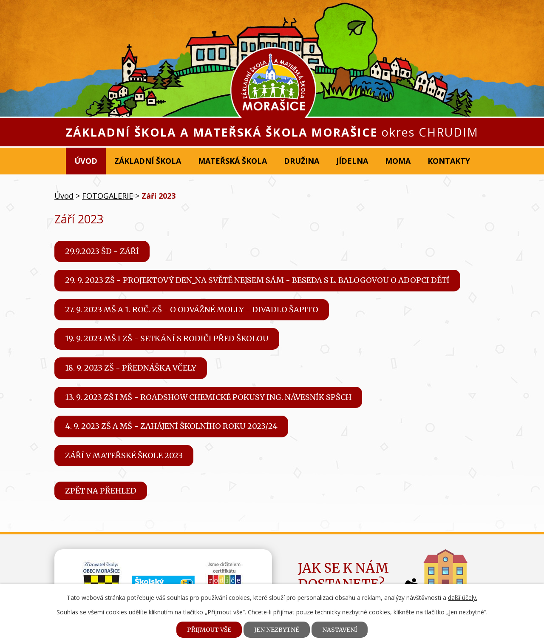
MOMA (398, 161)
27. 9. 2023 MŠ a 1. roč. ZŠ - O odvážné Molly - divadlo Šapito (191, 309)
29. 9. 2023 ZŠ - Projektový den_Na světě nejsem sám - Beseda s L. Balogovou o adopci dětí (257, 280)
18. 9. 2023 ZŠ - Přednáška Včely (130, 368)
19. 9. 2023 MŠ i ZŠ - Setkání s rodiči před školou (167, 338)
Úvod (85, 161)
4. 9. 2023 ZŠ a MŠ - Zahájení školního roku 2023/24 (171, 426)
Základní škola (147, 161)
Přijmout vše (209, 629)
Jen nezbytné (276, 629)
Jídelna (352, 161)
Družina (301, 161)
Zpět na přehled (100, 491)
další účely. (462, 597)
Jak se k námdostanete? (343, 576)
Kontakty (449, 161)
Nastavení (339, 629)
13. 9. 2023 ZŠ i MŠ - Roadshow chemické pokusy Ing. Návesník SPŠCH (208, 397)
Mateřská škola (232, 161)
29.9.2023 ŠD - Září (102, 251)
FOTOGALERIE (107, 196)
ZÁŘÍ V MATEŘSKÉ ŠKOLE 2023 (124, 455)
